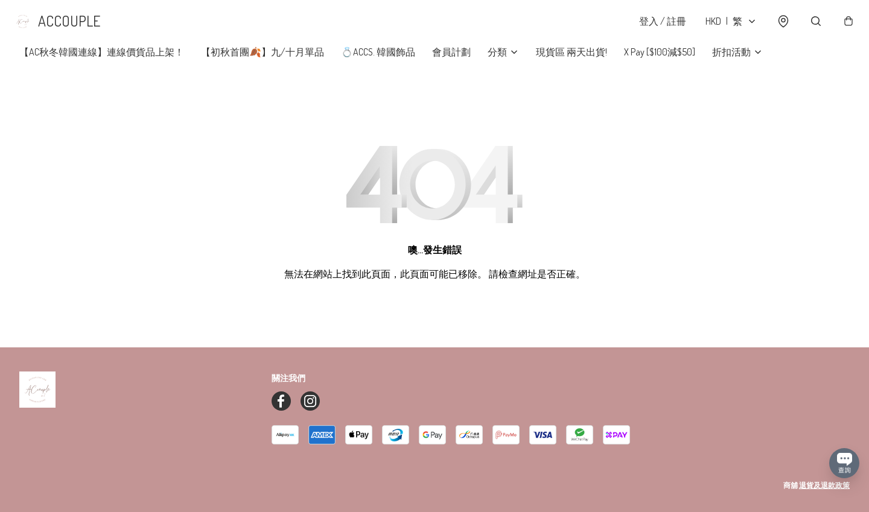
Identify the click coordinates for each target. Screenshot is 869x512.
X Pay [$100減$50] (659, 60)
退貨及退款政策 (824, 485)
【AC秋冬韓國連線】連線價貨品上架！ (101, 60)
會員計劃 (451, 60)
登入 (656, 25)
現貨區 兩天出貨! (571, 60)
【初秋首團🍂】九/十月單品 (262, 60)
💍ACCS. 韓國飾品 (378, 60)
